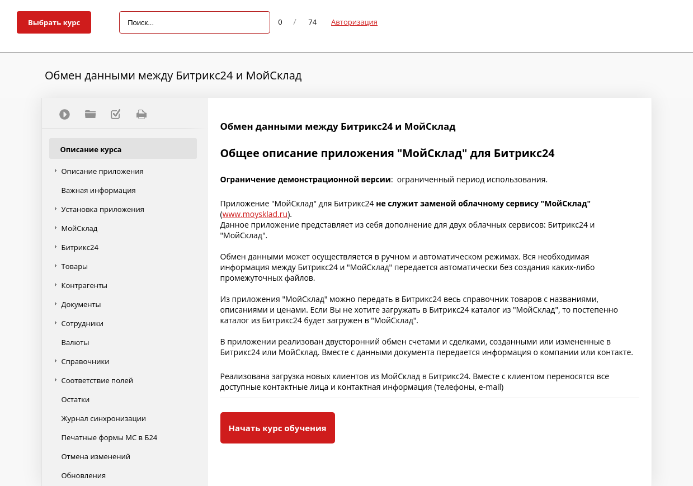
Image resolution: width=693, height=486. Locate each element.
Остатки (76, 399)
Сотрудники (83, 323)
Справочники (86, 361)
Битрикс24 (80, 247)
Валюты (75, 342)
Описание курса (91, 149)
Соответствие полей (97, 380)
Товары (75, 266)
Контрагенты (85, 285)
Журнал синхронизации (104, 418)
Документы (81, 304)
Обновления (84, 475)
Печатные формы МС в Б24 (110, 437)
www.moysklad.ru (255, 214)
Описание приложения (103, 171)
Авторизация (354, 22)
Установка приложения (103, 209)
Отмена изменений (96, 456)
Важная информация (99, 190)
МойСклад (80, 228)
